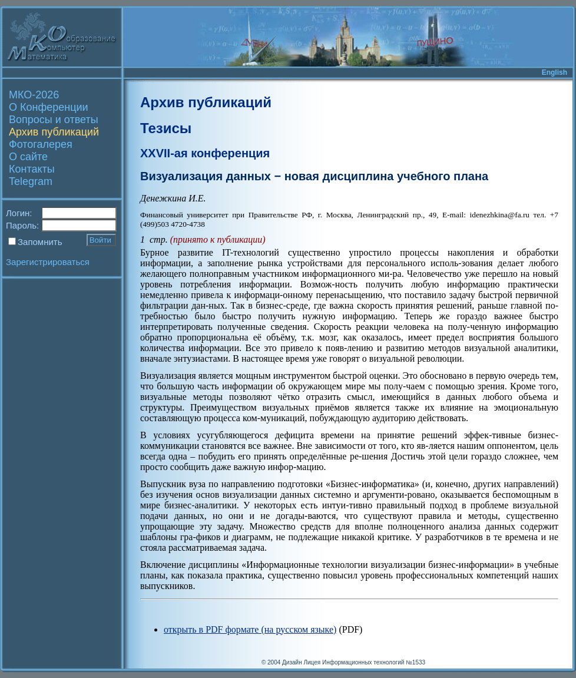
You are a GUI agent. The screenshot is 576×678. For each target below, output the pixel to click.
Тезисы (165, 128)
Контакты (32, 169)
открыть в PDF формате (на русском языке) (250, 629)
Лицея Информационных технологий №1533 (364, 662)
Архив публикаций (54, 132)
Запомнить (40, 242)
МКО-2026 (34, 95)
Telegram (30, 181)
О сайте (28, 157)
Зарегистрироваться (48, 262)
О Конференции (48, 107)
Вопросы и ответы (53, 119)
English (554, 72)
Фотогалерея (40, 144)
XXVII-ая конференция (205, 153)
